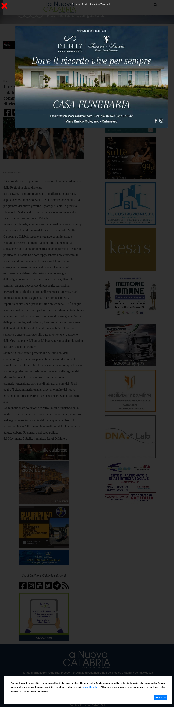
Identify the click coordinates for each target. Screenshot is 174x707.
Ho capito (160, 697)
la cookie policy (91, 687)
